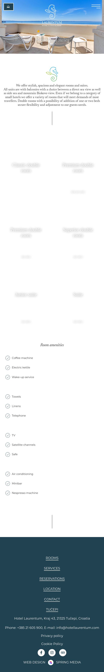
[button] (9, 7)
